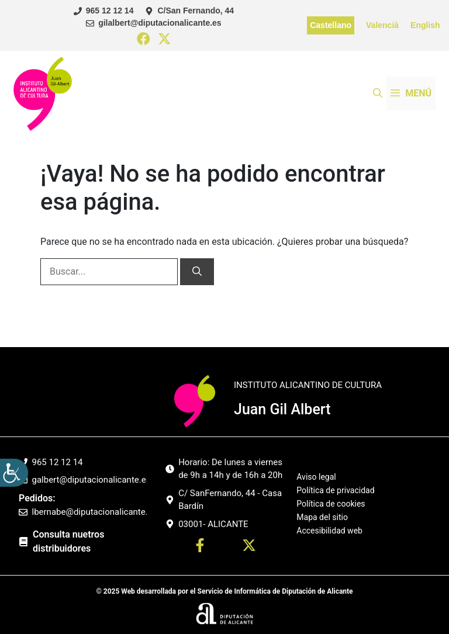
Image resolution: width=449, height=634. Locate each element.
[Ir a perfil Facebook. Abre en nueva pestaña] (200, 547)
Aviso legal (316, 477)
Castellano (330, 25)
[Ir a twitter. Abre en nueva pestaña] (249, 547)
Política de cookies (330, 503)
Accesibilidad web (329, 530)
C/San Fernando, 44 (195, 10)
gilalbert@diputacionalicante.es (159, 22)
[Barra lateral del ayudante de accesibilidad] (14, 473)
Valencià (382, 25)
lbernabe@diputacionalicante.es (94, 512)
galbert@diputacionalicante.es (91, 479)
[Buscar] (197, 271)
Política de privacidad (335, 490)
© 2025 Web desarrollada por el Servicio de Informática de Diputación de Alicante (224, 591)
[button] (377, 93)
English (425, 25)
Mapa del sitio (322, 517)
